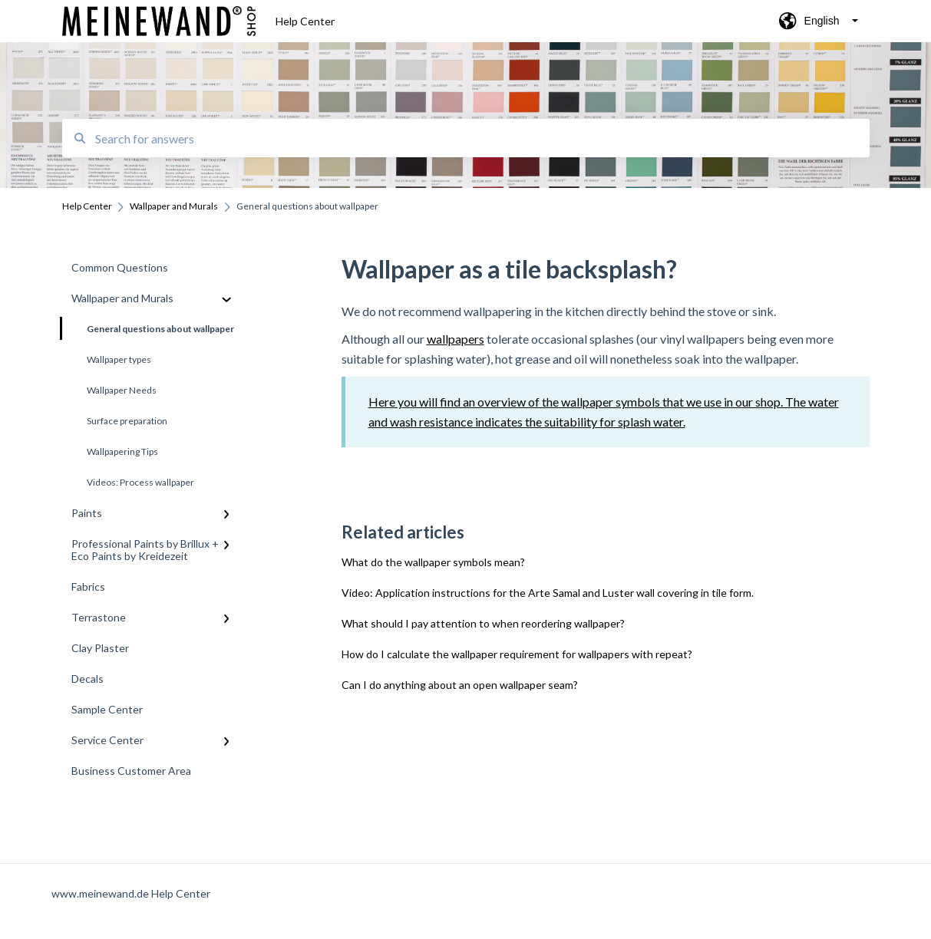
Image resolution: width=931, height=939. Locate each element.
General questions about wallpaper (148, 328)
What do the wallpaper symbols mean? (433, 561)
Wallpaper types (119, 359)
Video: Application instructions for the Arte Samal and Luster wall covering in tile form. (548, 592)
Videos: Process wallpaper (140, 482)
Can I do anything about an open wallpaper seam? (460, 684)
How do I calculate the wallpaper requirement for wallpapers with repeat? (517, 654)
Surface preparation (127, 421)
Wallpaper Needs (122, 390)
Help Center (305, 21)
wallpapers (455, 338)
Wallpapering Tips (122, 451)
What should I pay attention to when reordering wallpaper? (483, 623)
